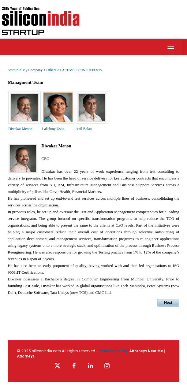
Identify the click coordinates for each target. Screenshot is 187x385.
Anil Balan (84, 129)
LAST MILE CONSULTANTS (81, 70)
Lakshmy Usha (53, 129)
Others (52, 70)
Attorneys (26, 356)
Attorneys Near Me (146, 351)
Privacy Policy (114, 350)
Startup (13, 70)
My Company (32, 70)
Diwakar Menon (20, 129)
